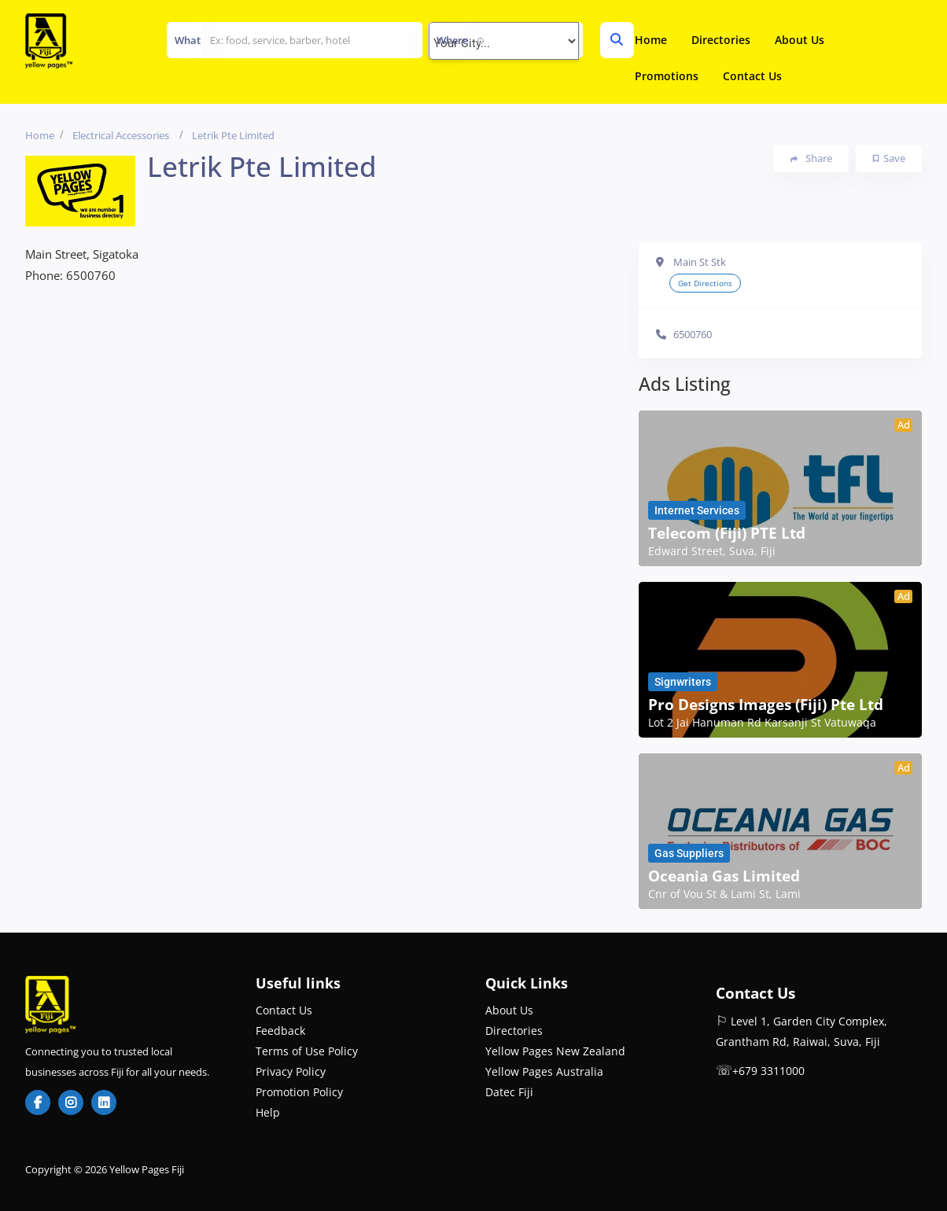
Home (651, 39)
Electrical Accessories (120, 135)
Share (811, 158)
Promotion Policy (299, 1091)
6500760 (692, 334)
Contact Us (752, 75)
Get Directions (705, 283)
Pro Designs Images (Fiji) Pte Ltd (765, 704)
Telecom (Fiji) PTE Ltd (726, 533)
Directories (720, 39)
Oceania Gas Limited (724, 876)
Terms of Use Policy (307, 1051)
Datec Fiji (509, 1091)
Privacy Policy (291, 1071)
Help (268, 1112)
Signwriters (682, 681)
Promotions (666, 75)
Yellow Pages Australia (544, 1071)
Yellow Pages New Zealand (555, 1051)
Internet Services (696, 510)
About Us (799, 39)
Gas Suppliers (689, 853)
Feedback (280, 1030)
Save (889, 158)
